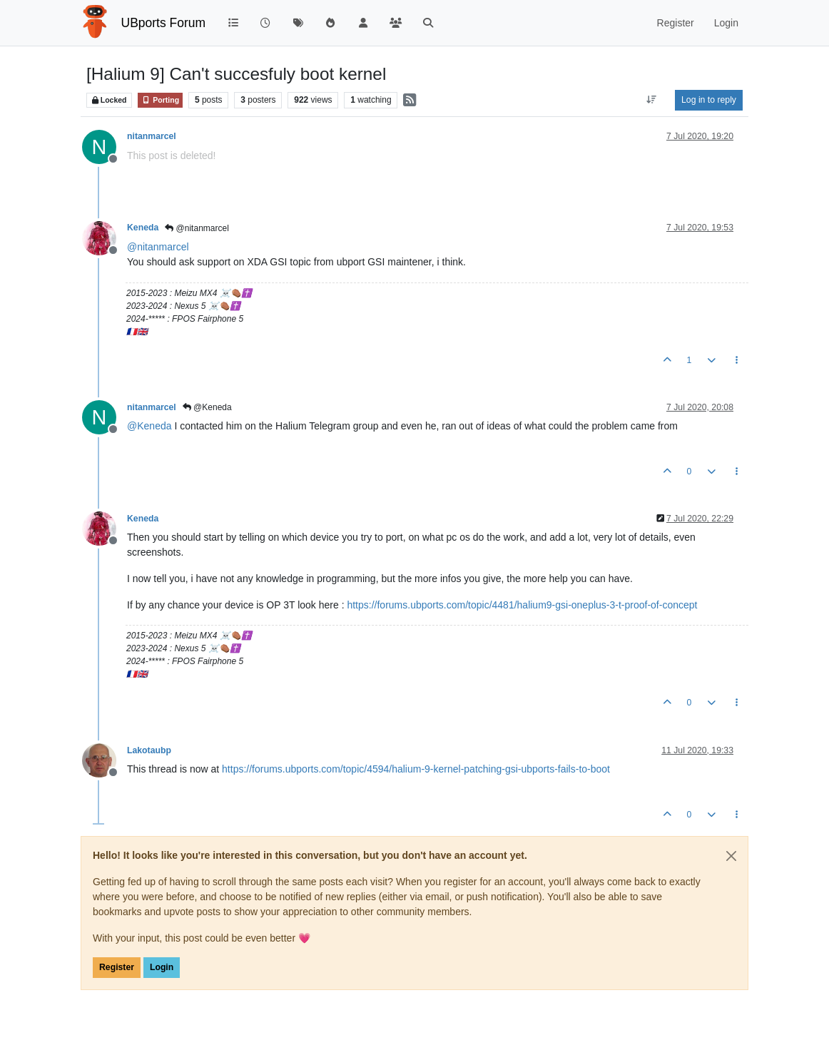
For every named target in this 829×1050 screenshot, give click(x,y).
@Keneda (207, 407)
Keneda (142, 228)
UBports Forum (163, 23)
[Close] (731, 856)
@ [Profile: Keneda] (149, 426)
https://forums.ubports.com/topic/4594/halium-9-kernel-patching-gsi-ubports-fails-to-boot (416, 769)
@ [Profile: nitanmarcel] (158, 247)
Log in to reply (708, 100)
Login (161, 967)
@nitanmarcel (197, 228)
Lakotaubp (149, 750)
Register (116, 967)
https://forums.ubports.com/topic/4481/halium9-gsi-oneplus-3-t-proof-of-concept (522, 605)
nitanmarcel (151, 136)
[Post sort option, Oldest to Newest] (651, 100)
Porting (160, 100)
